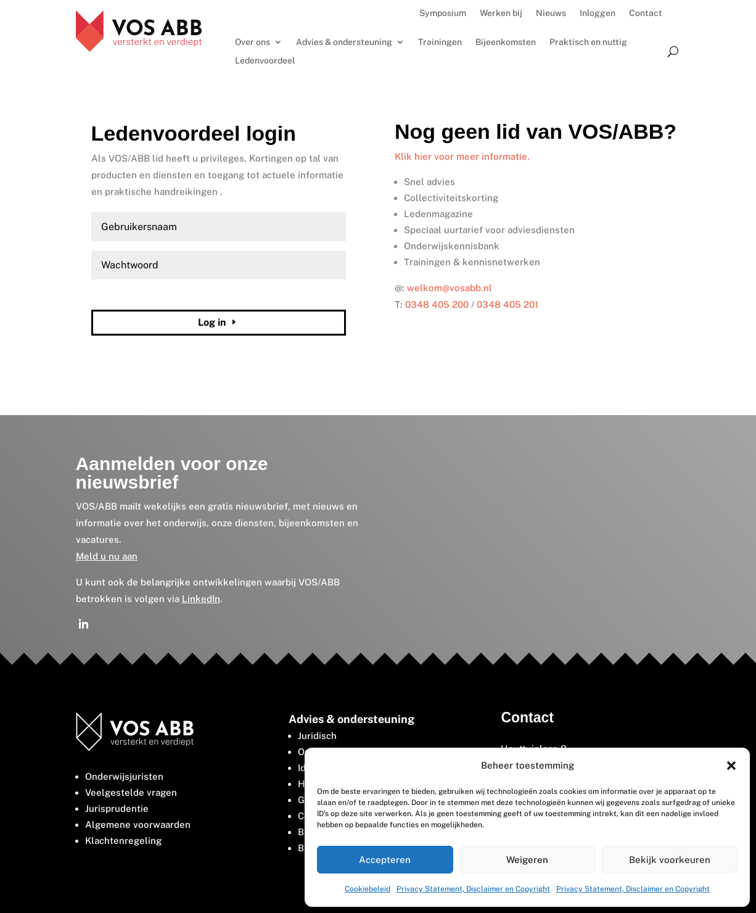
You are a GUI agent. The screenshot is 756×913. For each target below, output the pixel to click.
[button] (731, 765)
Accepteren (385, 859)
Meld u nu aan (107, 556)
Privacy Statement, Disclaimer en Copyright (473, 889)
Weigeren (527, 859)
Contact (645, 13)
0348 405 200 (437, 304)
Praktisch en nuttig (588, 42)
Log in (212, 322)
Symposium (442, 13)
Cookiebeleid (367, 889)
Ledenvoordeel (265, 60)
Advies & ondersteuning (344, 42)
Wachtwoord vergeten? (131, 293)
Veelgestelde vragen (131, 792)
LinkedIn (201, 598)
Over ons (252, 42)
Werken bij (501, 13)
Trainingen (440, 42)
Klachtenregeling (123, 840)
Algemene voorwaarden (138, 824)
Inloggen (597, 13)
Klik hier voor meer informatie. (462, 156)
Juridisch (317, 735)
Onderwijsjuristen (124, 776)
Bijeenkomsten (505, 42)
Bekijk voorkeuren (669, 859)
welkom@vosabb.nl (449, 288)
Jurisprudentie (117, 808)
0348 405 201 (507, 304)
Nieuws (551, 13)
